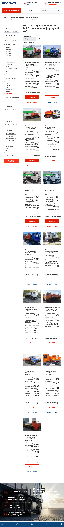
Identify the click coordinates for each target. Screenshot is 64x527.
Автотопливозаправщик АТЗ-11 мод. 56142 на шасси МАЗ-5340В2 (52, 309)
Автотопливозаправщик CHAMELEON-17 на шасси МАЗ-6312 (52, 64)
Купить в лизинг (32, 102)
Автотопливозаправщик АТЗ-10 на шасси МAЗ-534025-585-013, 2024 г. (32, 65)
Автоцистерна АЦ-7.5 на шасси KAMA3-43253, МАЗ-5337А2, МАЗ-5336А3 (31, 438)
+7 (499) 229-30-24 (54, 2)
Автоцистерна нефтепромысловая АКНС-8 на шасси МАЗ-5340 (31, 252)
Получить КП (52, 97)
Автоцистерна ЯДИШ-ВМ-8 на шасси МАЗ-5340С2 (32, 190)
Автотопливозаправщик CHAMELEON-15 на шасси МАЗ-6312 (32, 127)
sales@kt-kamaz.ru (32, 2)
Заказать (32, 97)
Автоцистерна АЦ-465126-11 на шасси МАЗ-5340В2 (31, 373)
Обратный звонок (53, 4)
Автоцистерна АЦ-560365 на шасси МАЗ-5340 (31, 309)
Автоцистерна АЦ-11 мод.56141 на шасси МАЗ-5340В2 (51, 373)
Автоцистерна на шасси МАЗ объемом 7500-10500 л (51, 251)
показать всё (8, 93)
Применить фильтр (12, 161)
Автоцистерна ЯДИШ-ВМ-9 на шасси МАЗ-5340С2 (52, 190)
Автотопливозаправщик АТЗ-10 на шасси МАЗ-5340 (52, 127)
